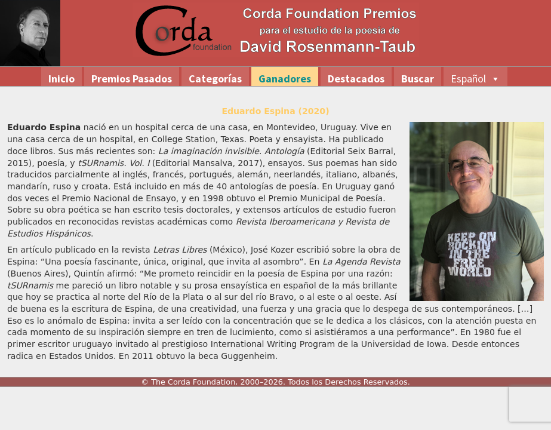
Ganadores (284, 78)
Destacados (356, 78)
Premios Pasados (131, 78)
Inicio (61, 78)
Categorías (215, 78)
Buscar (417, 78)
